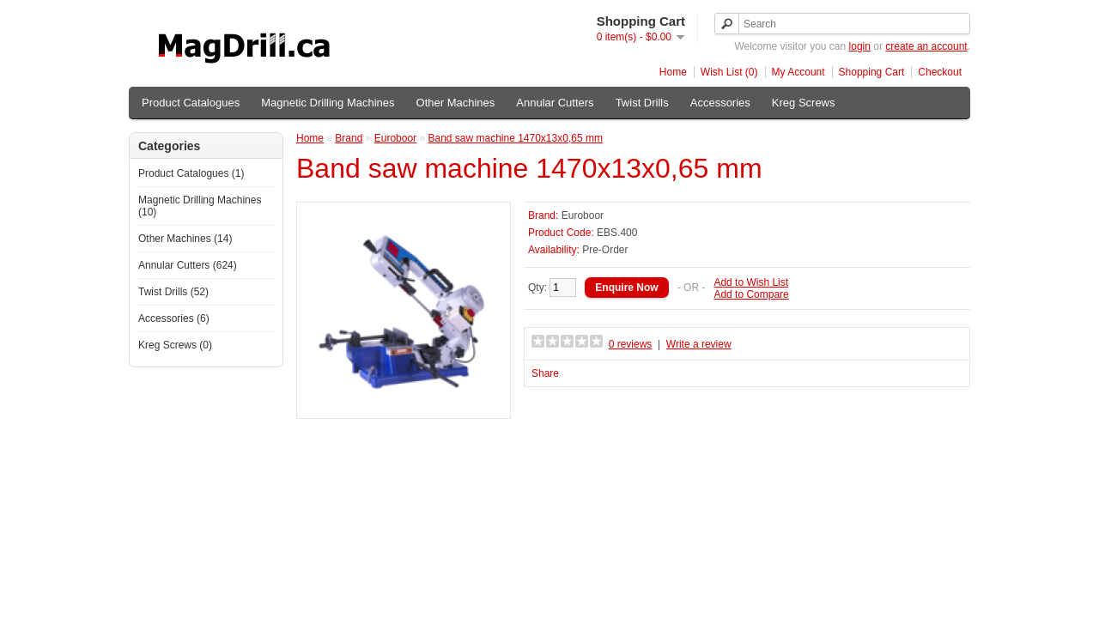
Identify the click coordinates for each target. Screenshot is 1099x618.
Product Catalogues (191, 102)
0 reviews (631, 344)
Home (673, 72)
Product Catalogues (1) (191, 173)
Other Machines (455, 102)
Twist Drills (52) (173, 292)
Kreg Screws (803, 102)
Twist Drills (642, 102)
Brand (348, 138)
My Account (798, 72)
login (860, 46)
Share (545, 373)
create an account (926, 46)
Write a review (699, 344)
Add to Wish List (750, 282)
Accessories (720, 102)
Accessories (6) (173, 318)
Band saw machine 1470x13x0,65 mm (515, 138)
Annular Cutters (554, 102)
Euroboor (395, 138)
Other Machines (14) (185, 239)
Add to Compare (750, 294)
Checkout (940, 72)
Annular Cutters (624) (187, 265)
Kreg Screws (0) (175, 345)
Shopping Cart (872, 72)
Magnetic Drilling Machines (327, 102)
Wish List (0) (729, 72)
